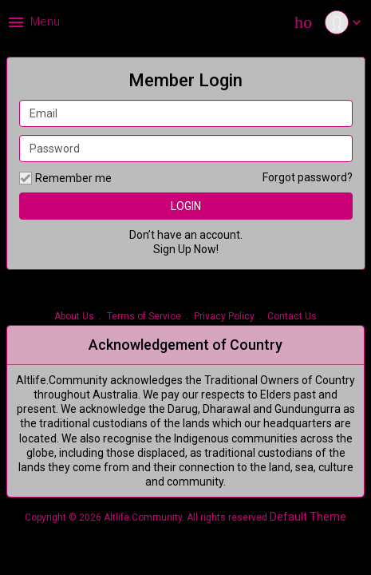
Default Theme (308, 516)
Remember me (65, 178)
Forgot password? (307, 177)
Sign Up (172, 249)
